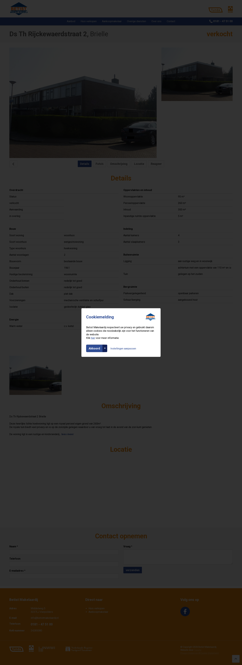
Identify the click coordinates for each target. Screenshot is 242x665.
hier (93, 337)
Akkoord (94, 348)
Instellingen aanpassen (123, 348)
